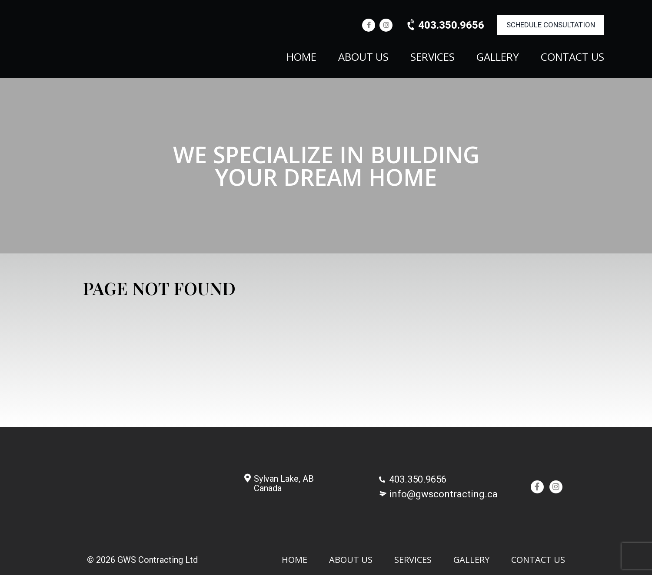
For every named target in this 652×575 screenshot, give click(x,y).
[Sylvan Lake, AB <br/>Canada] (247, 478)
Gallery (497, 58)
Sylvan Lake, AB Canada (284, 483)
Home (301, 58)
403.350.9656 (445, 25)
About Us (363, 58)
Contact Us (572, 58)
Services (432, 58)
